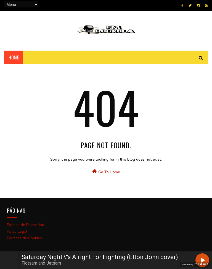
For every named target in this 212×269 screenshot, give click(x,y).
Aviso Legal (17, 231)
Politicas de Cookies (24, 238)
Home (14, 57)
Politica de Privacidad (25, 224)
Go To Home (106, 172)
